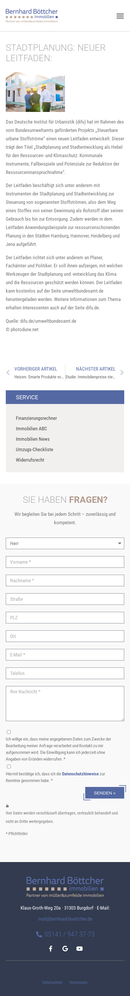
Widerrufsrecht (30, 460)
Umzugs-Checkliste (34, 449)
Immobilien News (33, 439)
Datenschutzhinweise (80, 774)
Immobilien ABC (31, 428)
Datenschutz (52, 982)
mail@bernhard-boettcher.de (65, 919)
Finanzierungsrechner (36, 418)
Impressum (78, 982)
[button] (120, 16)
